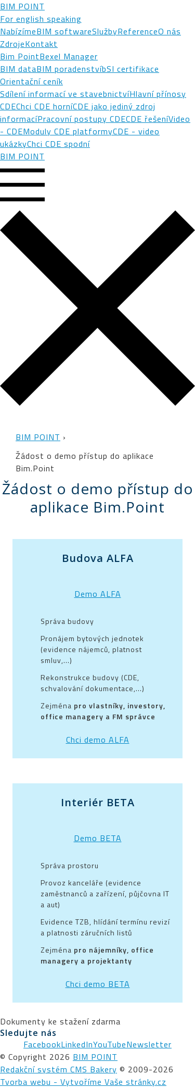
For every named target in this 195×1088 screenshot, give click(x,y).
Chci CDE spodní (58, 143)
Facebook (42, 1044)
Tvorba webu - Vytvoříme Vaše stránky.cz (83, 1082)
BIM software (64, 31)
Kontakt (41, 43)
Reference (138, 31)
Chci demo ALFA (97, 739)
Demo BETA (98, 838)
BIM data (18, 68)
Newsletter (149, 1044)
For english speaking (41, 18)
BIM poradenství (69, 68)
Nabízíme (18, 31)
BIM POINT (22, 6)
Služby (105, 31)
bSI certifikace (130, 68)
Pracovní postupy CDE (81, 118)
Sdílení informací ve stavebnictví (64, 93)
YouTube (109, 1044)
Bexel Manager (69, 56)
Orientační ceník (31, 81)
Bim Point (20, 56)
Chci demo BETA (98, 984)
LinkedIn (77, 1044)
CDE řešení (147, 118)
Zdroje (12, 43)
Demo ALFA (97, 593)
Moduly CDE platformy (68, 131)
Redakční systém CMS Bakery (58, 1069)
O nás (169, 31)
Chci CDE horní (44, 106)
